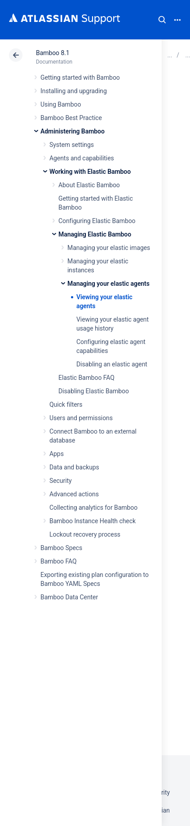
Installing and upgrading (73, 91)
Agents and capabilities (81, 158)
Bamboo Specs (61, 547)
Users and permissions (81, 418)
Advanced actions (74, 494)
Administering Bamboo (72, 131)
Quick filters (65, 404)
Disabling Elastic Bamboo (93, 391)
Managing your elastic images (108, 247)
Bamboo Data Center (69, 597)
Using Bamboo (60, 104)
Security (60, 480)
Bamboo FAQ (58, 561)
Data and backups (74, 467)
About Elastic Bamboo (89, 185)
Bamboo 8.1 (53, 52)
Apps (56, 453)
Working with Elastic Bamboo (90, 171)
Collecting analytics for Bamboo (93, 507)
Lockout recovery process (84, 534)
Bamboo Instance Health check (92, 521)
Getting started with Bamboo (80, 77)
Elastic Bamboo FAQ (86, 377)
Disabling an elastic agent (111, 364)
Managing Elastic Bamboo (94, 234)
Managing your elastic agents (108, 283)
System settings (71, 144)
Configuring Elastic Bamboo (97, 220)
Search (162, 20)
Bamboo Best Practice (71, 117)
